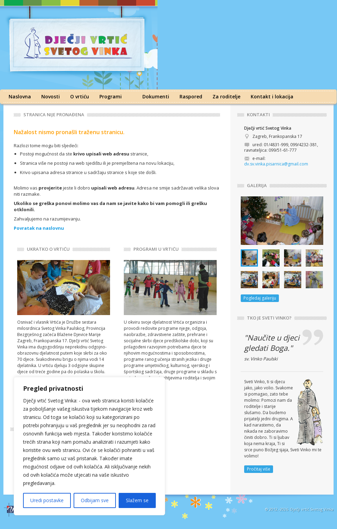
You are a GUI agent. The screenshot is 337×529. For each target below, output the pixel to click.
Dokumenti (155, 96)
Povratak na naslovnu (39, 228)
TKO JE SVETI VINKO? (269, 318)
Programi (110, 96)
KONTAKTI (258, 114)
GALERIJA (257, 185)
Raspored (191, 96)
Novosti (50, 96)
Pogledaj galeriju (259, 298)
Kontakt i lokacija (272, 96)
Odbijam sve (95, 500)
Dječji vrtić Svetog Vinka (312, 509)
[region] (89, 446)
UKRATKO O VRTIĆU (48, 249)
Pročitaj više (258, 469)
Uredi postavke (47, 500)
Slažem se (137, 500)
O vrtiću (79, 96)
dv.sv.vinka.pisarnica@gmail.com (276, 164)
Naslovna (20, 96)
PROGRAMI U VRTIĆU (156, 249)
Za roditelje (226, 96)
